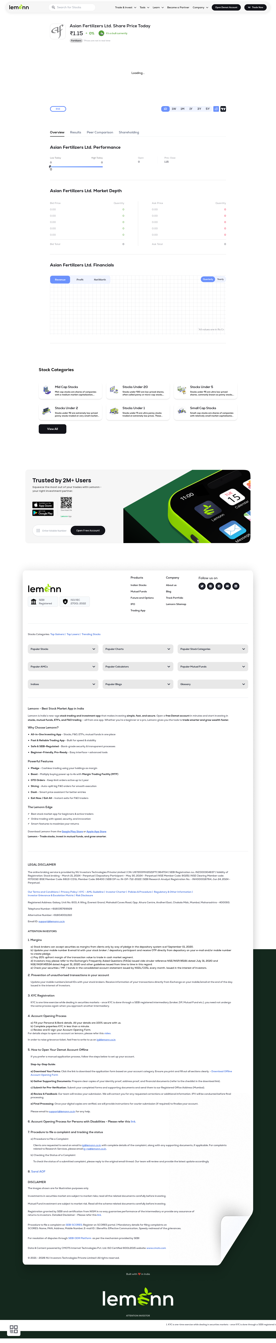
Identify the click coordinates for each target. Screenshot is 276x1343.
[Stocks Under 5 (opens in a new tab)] (205, 390)
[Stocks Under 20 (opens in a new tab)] (138, 390)
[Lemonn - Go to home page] (19, 6)
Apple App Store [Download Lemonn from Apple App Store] (96, 831)
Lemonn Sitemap (176, 604)
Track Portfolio (174, 597)
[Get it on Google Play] (43, 513)
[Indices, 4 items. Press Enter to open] (63, 684)
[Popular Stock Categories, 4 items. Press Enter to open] (213, 649)
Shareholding (129, 133)
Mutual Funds (139, 591)
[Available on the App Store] (43, 505)
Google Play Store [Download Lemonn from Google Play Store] (72, 831)
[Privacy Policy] (70, 892)
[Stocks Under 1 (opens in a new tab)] (138, 411)
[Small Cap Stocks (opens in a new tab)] (205, 411)
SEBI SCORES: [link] (74, 1224)
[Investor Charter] (117, 892)
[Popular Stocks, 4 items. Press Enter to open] (63, 649)
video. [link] (107, 1033)
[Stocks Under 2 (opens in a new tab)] (70, 411)
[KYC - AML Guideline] (92, 892)
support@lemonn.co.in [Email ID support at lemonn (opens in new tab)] (52, 921)
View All (52, 429)
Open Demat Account (226, 7)
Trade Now (257, 7)
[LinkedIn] (235, 586)
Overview (57, 133)
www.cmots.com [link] (156, 1248)
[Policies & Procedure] (141, 892)
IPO (133, 604)
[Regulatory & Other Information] (174, 892)
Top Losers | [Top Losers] (74, 634)
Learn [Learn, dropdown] (156, 7)
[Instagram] (210, 586)
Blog (168, 591)
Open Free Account (88, 530)
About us (171, 585)
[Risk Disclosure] (85, 895)
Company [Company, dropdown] (198, 7)
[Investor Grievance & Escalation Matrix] (52, 895)
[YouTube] (227, 586)
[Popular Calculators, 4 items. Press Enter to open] (138, 666)
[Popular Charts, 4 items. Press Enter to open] (138, 649)
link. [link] (133, 1121)
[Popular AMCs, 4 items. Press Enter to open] (63, 666)
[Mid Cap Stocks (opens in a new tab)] (70, 390)
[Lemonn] (44, 588)
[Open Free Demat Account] (198, 1335)
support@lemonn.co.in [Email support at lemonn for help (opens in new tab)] (62, 1111)
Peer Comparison (100, 133)
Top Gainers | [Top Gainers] (58, 634)
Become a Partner (178, 7)
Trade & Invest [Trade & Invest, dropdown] (123, 7)
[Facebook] (218, 586)
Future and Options (142, 597)
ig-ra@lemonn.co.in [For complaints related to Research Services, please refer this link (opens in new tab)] (94, 1148)
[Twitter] (202, 586)
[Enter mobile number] (56, 530)
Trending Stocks (91, 634)
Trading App (138, 610)
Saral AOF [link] (38, 1171)
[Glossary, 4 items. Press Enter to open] (213, 684)
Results (75, 133)
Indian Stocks (138, 585)
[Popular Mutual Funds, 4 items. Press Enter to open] (213, 666)
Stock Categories (56, 369)
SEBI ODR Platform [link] (80, 1238)
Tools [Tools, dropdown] (142, 7)
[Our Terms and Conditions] (44, 892)
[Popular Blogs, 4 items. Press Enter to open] (138, 684)
